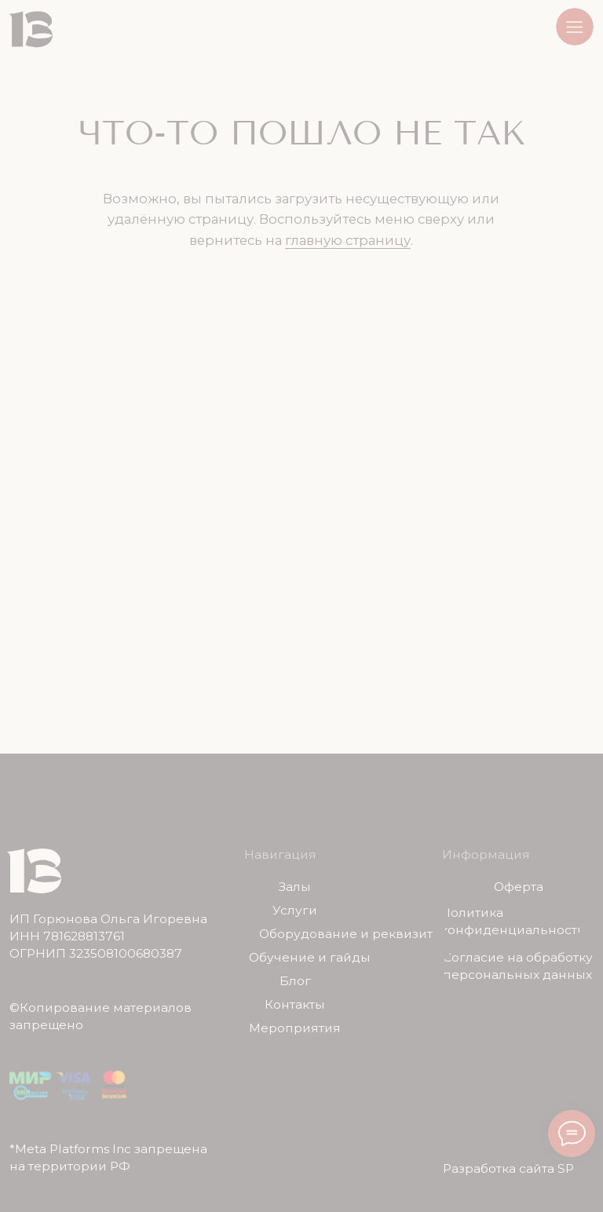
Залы (295, 887)
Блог (295, 981)
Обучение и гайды (310, 957)
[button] (575, 27)
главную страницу (348, 240)
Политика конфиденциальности (513, 921)
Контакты (295, 1004)
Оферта (518, 887)
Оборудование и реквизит (346, 934)
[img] (31, 29)
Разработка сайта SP (508, 1168)
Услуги (294, 910)
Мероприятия (295, 1028)
